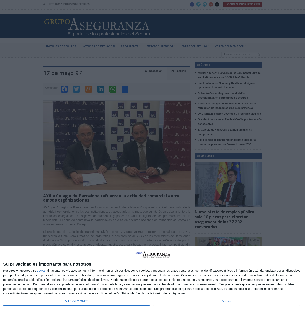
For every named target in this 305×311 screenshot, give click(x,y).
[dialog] (152, 278)
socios (41, 270)
